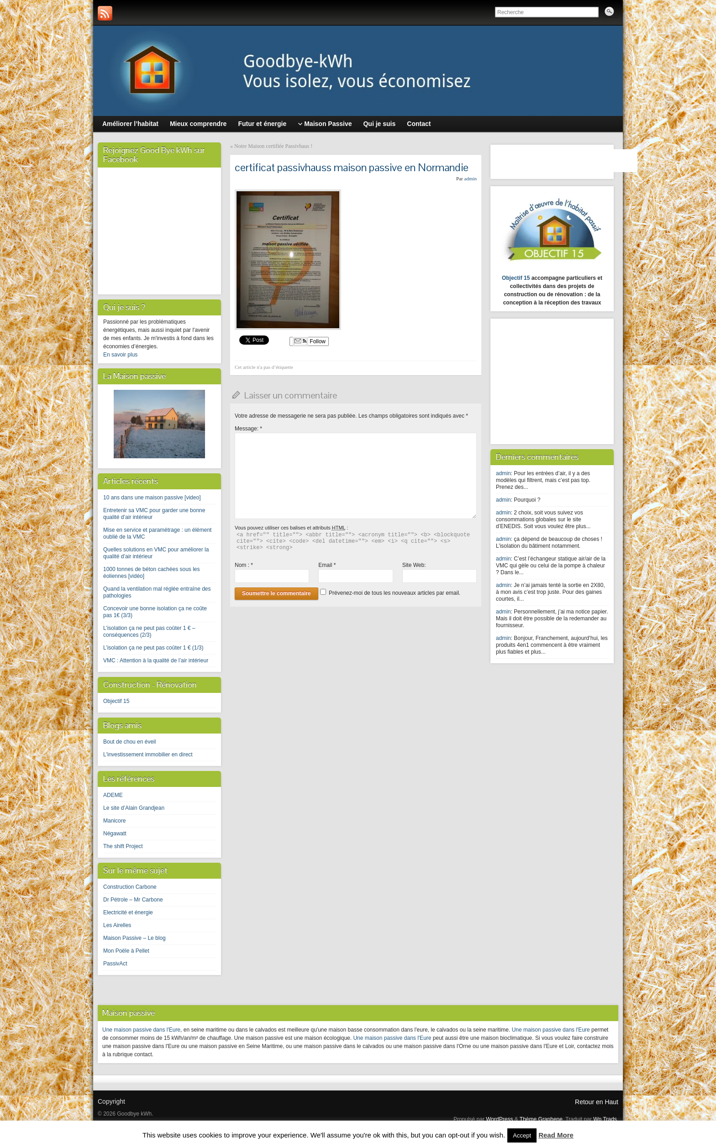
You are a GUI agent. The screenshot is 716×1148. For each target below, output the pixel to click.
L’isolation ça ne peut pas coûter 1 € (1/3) (153, 648)
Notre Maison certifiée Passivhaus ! (273, 146)
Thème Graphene (541, 1119)
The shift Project (123, 846)
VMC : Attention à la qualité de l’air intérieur (155, 660)
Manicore (114, 821)
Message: (248, 428)
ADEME (113, 795)
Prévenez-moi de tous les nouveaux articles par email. (394, 593)
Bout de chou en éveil (129, 742)
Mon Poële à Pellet (126, 951)
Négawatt (114, 833)
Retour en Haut (596, 1102)
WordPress (499, 1119)
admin (470, 178)
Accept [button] (522, 1135)
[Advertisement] (553, 380)
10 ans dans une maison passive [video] (151, 497)
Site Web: (414, 565)
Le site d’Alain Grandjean (133, 808)
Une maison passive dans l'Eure (141, 1030)
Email (327, 565)
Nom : (244, 565)
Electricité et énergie (128, 912)
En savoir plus (120, 354)
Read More (556, 1135)
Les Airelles (117, 925)
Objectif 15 (116, 701)
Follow (309, 341)
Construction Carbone (130, 887)
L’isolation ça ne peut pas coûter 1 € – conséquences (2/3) (149, 631)
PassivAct (115, 963)
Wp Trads (604, 1119)
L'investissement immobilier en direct (148, 754)
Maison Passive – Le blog (134, 938)
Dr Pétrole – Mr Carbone (133, 899)
